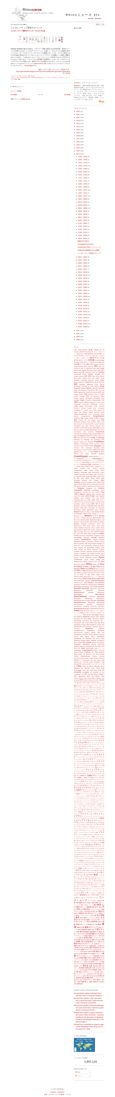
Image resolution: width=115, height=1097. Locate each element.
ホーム (40, 95)
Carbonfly (90, 394)
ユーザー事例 (92, 875)
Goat (86, 453)
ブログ (96, 840)
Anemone (90, 370)
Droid (102, 422)
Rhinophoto (91, 602)
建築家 (79, 929)
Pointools (77, 551)
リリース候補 (100, 884)
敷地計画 (92, 976)
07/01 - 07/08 (82, 235)
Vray (88, 674)
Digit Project (85, 418)
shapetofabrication (79, 630)
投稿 (77, 1072)
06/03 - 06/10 (82, 263)
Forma (91, 444)
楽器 (82, 909)
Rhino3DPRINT (99, 582)
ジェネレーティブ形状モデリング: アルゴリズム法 (28, 31)
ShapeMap (101, 628)
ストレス (85, 765)
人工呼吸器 (99, 945)
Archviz (84, 374)
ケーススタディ (94, 734)
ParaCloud (77, 541)
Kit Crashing (84, 492)
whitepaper (98, 678)
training (86, 658)
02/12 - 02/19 (82, 308)
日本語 (99, 970)
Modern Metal (95, 526)
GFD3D (94, 449)
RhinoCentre (101, 588)
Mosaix (102, 528)
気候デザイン (94, 913)
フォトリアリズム (80, 830)
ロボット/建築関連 (80, 895)
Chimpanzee (88, 398)
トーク (98, 790)
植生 (83, 945)
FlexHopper (97, 439)
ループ (76, 886)
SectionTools (78, 626)
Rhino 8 (85, 571)
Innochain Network (80, 480)
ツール (102, 769)
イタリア (76, 694)
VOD (82, 674)
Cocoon (80, 402)
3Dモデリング (96, 358)
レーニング (94, 888)
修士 (91, 941)
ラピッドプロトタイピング (87, 879)
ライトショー (98, 877)
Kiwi (90, 492)
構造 (81, 932)
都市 (100, 966)
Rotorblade (77, 618)
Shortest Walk (95, 632)
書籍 (75, 943)
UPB (79, 664)
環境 (84, 909)
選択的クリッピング (87, 956)
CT (82, 410)
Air (79, 368)
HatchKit (102, 468)
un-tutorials (85, 662)
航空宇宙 (84, 933)
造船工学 (87, 958)
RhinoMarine (100, 598)
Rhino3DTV (77, 584)
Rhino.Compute (78, 578)
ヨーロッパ (53, 1094)
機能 (86, 913)
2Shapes (96, 350)
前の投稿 (67, 95)
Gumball (96, 466)
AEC (18, 77)
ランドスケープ (89, 881)
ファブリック (91, 826)
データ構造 (84, 777)
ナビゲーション (84, 798)
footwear (76, 444)
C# (97, 390)
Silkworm (96, 634)
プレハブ (87, 840)
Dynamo (79, 424)
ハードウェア (93, 802)
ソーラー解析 (94, 767)
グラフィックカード (93, 730)
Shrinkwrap (77, 634)
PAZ (75, 543)
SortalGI (93, 644)
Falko (99, 435)
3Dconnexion (80, 354)
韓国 (85, 911)
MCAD (97, 512)
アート (79, 684)
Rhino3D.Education (97, 580)
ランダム (82, 881)
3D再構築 (101, 360)
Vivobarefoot (77, 674)
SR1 (93, 646)
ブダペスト (94, 830)
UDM (103, 660)
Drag (88, 422)
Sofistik (88, 642)
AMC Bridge (100, 368)
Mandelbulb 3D (93, 508)
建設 (99, 924)
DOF (102, 420)
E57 (84, 424)
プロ (92, 840)
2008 (78, 340)
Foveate (76, 446)
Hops (89, 472)
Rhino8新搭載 (92, 584)
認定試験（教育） (99, 972)
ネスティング (95, 800)
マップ (92, 856)
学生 (78, 909)
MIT (103, 524)
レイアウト (81, 886)
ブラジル (96, 834)
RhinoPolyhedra (78, 604)
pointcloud (95, 549)
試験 (90, 939)
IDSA (103, 476)
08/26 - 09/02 (82, 211)
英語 (84, 902)
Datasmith (97, 412)
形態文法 (100, 921)
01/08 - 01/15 (82, 324)
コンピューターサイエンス (86, 740)
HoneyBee (84, 472)
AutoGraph (84, 380)
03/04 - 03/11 (82, 299)
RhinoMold (88, 600)
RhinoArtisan (78, 586)
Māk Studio (101, 506)
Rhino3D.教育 (78, 582)
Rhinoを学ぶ (87, 614)
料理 (100, 981)
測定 (91, 958)
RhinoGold (100, 596)
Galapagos (97, 446)
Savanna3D (77, 620)
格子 (96, 907)
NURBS (101, 533)
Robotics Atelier (94, 616)
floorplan (76, 442)
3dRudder (91, 354)
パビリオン (96, 809)
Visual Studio (93, 670)
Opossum (86, 537)
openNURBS (78, 537)
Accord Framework (99, 364)
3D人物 (76, 362)
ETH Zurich (101, 430)
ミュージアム (80, 862)
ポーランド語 (95, 850)
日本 (89, 970)
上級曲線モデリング (99, 943)
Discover (102, 418)
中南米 (61, 1094)
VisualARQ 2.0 (87, 672)
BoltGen (97, 386)
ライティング (89, 877)
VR (86, 674)
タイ (99, 767)
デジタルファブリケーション (59, 77)
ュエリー (77, 877)
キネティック (86, 728)
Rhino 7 (79, 571)
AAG (103, 362)
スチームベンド (78, 765)
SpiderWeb (89, 646)
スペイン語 (93, 765)
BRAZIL (89, 388)
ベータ (91, 848)
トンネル (76, 798)
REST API (97, 561)
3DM (85, 354)
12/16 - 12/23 (82, 162)
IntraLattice (84, 482)
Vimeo (93, 668)
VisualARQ (77, 672)
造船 (81, 958)
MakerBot (76, 508)
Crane (94, 408)
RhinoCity (101, 590)
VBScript (76, 668)
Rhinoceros (39, 63)
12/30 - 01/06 (82, 156)
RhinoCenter (93, 588)
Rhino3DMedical (89, 582)
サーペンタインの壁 (92, 748)
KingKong (76, 492)
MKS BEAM (86, 526)
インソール (90, 696)
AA (91, 362)
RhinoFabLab (99, 594)
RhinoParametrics (80, 602)
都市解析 (82, 968)
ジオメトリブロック (81, 757)
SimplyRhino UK (79, 638)
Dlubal (93, 420)
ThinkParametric (85, 656)
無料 (98, 980)
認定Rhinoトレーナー (88, 972)
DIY (86, 420)
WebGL (97, 676)
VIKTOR (87, 668)
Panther (102, 539)
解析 (99, 905)
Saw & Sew (85, 622)
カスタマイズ (81, 726)
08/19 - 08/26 (82, 214)
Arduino (90, 374)
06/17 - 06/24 (82, 257)
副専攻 (100, 976)
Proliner (97, 555)
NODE (85, 533)
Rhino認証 (95, 614)
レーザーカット (85, 889)
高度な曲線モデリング (91, 935)
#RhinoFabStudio (82, 350)
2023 (78, 120)
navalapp (98, 529)
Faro (103, 435)
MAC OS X (95, 504)
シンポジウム (85, 761)
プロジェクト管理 (98, 842)
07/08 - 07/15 (82, 232)
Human (76, 474)
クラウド (99, 728)
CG (91, 396)
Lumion (102, 502)
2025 (78, 114)
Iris (90, 484)
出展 (99, 941)
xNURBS (101, 680)
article (79, 378)
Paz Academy (81, 543)
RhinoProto (90, 604)
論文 (81, 983)
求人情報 (100, 915)
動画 (81, 970)
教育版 (81, 917)
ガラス (99, 726)
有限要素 (83, 981)
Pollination (83, 551)
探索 (75, 962)
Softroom (94, 642)
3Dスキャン (96, 355)
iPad (94, 482)
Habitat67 (82, 468)
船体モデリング (97, 953)
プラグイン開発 (82, 834)
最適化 (86, 938)
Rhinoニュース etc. (83, 15)
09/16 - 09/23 (82, 202)
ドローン (101, 796)
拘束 (77, 931)
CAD (75, 392)
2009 (78, 336)
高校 (98, 933)
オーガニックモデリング (90, 712)
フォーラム (101, 828)
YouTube (76, 682)
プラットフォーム (82, 836)
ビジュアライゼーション (86, 820)
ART (85, 376)
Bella (92, 382)
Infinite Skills (100, 478)
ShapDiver (95, 626)
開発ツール (83, 907)
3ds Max (96, 354)
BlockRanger (77, 386)
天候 (81, 966)
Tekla (75, 654)
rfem (79, 564)
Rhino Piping (83, 576)
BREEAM (95, 388)
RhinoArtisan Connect (88, 586)
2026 (78, 111)
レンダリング (82, 893)
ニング (89, 800)
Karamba (101, 488)
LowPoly (97, 502)
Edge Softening (89, 426)
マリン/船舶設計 (80, 860)
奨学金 (79, 943)
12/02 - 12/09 (82, 169)
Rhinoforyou (92, 596)
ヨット (82, 877)
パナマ (101, 808)
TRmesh (96, 658)
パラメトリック (85, 814)
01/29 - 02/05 (82, 314)
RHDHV (83, 564)
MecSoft (95, 518)
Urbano (83, 664)
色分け (87, 945)
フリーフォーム (81, 838)
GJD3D (95, 452)
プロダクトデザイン (92, 845)
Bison (96, 384)
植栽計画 (79, 945)
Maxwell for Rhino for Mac (87, 512)
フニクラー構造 (94, 832)
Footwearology (84, 444)
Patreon (102, 541)
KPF (93, 492)
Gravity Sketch (81, 466)
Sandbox (102, 618)
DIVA (75, 420)
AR (83, 372)
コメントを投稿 (16, 91)
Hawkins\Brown (78, 470)
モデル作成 (93, 870)
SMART (88, 640)
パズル (80, 806)
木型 (103, 980)
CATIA (102, 394)
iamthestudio (89, 476)
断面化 (86, 962)
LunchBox (77, 504)
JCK (75, 486)
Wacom (96, 674)
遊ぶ (88, 981)
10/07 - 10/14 (82, 193)
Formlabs (96, 444)
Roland (102, 616)
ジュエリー (90, 759)
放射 (81, 980)
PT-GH (82, 557)
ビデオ (76, 822)
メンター (85, 868)
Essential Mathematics (90, 430)
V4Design (97, 666)
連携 (78, 983)
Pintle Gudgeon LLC (80, 547)
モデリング (80, 870)
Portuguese (83, 553)
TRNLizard (101, 658)
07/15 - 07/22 (82, 229)
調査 (103, 964)
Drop (75, 424)
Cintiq (102, 398)
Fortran (102, 444)
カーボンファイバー (91, 724)
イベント (94, 694)
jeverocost (84, 486)
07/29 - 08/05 (82, 223)
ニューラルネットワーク (80, 800)
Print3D (76, 555)
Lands (82, 496)
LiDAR (75, 502)
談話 (89, 962)
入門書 (76, 972)
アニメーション (90, 690)
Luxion (83, 504)
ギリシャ (93, 728)
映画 (80, 903)
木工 (75, 981)
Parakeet (83, 541)
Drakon (99, 422)
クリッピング (96, 732)
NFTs (78, 533)
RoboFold (86, 617)
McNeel (76, 85)
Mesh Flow (77, 520)
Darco (76, 412)
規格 (92, 915)
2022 (78, 123)
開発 (78, 907)
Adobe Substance (88, 366)
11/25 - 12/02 (82, 172)
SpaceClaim (101, 644)
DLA (89, 420)
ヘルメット (83, 850)
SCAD (91, 622)
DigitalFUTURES (94, 418)
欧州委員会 (88, 902)
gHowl (102, 449)
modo (102, 526)
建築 (19, 79)
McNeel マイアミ (98, 513)
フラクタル (90, 834)
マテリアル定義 (88, 858)
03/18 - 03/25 (82, 293)
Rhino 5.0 (85, 569)
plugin (102, 547)
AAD (100, 362)
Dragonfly (93, 422)
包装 (78, 980)
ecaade (96, 424)
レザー (99, 888)
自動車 (78, 941)
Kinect (102, 490)
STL (79, 648)
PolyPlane (101, 551)
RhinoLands (88, 598)
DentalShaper (83, 414)
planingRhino (90, 547)
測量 (94, 958)
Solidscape (77, 644)
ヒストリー (101, 820)
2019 (78, 133)
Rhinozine (101, 608)
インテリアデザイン (81, 700)
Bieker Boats (98, 382)
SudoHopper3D (87, 650)
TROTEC (77, 660)
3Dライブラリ (83, 360)
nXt (80, 535)
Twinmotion (86, 660)
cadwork (95, 392)
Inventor (90, 482)
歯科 (93, 939)
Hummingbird (89, 474)
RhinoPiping (100, 602)
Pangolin (95, 539)
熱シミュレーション (80, 974)
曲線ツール (90, 919)
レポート (88, 890)
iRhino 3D (86, 484)
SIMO (81, 636)
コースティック (83, 736)
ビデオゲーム (82, 822)
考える (75, 933)
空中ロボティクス (81, 921)
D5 (103, 410)
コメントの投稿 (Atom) (22, 99)
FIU (97, 437)
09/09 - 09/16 (82, 205)
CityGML (76, 400)
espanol (76, 430)
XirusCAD (95, 680)
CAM (85, 394)
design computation (94, 414)
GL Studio (101, 451)
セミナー (80, 767)
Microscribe (93, 522)
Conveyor (101, 404)
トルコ (77, 796)
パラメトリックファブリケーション (93, 816)
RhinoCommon (79, 592)
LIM (79, 502)
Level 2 (102, 500)
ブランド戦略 (91, 836)
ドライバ (82, 793)
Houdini (102, 472)
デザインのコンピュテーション (84, 783)
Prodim (92, 555)
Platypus (97, 547)
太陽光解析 (95, 960)
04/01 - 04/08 (82, 287)
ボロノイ (98, 854)
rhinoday (90, 592)
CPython (83, 408)
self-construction (87, 626)
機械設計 (82, 913)
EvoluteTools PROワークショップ (89, 247)
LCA (93, 498)
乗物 (75, 945)
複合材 (84, 978)
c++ (100, 390)
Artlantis (84, 378)
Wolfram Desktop (88, 680)
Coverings (101, 406)
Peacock (94, 543)
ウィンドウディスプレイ (85, 704)
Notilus (89, 533)
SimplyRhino (100, 636)
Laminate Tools (100, 494)
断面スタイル (80, 962)
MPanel (86, 529)
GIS (91, 451)
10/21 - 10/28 (82, 187)
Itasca (97, 484)
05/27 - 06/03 (82, 266)
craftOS (89, 408)
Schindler (83, 624)
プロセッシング (79, 844)
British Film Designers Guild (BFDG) (84, 390)
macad (102, 504)
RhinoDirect (100, 592)
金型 (95, 919)
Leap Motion (100, 498)
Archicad (101, 372)
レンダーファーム (95, 890)
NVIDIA (76, 535)
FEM (85, 437)
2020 (78, 129)
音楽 (93, 902)
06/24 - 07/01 (82, 238)
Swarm (96, 650)
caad (103, 390)
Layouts (87, 498)
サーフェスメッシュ (97, 746)
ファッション (82, 826)
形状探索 (94, 921)
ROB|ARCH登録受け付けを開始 (88, 250)
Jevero (79, 486)
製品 (100, 951)
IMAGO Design (89, 478)
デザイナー (77, 781)
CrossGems (101, 408)
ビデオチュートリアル (94, 822)
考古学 (79, 933)
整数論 (78, 949)
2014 (78, 148)
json (103, 486)
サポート (89, 752)
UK (80, 662)
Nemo (102, 529)
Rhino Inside (95, 574)
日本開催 (94, 970)
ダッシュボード (81, 769)
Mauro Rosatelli (99, 510)
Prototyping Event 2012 (85, 244)
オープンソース (99, 714)
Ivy (100, 484)
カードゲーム (80, 724)
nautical (93, 529)
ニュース (92, 798)
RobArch (79, 616)
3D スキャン (95, 352)
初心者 (102, 941)
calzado (81, 394)
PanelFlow (77, 539)
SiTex (93, 638)
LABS (76, 494)
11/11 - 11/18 (82, 178)
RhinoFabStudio (80, 596)
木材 (78, 981)
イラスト (101, 694)
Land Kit (76, 496)
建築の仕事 (80, 927)
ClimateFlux (88, 400)
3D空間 (97, 360)
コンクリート (95, 738)
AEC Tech (101, 366)
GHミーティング (85, 451)
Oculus (102, 535)
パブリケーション (92, 811)
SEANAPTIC (93, 624)
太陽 (90, 960)
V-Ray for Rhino (87, 666)
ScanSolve (77, 624)
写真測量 (87, 941)
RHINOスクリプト (82, 611)
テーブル (96, 777)
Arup (89, 378)
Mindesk (84, 524)
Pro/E (80, 555)
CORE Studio (78, 406)
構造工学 (101, 931)
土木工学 (99, 968)
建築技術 (84, 929)
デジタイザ (97, 783)
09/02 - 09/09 (82, 208)
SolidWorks (86, 644)
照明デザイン (88, 943)
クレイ (86, 734)
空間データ (100, 919)
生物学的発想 (83, 951)
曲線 (85, 919)
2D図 (90, 350)
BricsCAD (101, 388)
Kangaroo (80, 488)
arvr (93, 378)
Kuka (102, 492)
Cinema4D (96, 398)
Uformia (76, 662)
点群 (90, 966)
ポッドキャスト (84, 852)
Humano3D (82, 474)
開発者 (89, 907)
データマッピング (94, 773)
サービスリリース (85, 747)
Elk (81, 428)
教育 (77, 917)
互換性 (93, 929)
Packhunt (101, 537)
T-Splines (87, 652)
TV (81, 660)
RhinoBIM (77, 588)
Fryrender (81, 446)
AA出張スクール (79, 364)
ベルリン (89, 850)
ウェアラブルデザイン (98, 704)
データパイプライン (94, 771)
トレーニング (92, 796)
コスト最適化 (100, 736)
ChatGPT (81, 398)
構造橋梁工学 (93, 931)
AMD (75, 370)
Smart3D (93, 640)
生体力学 (95, 949)
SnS (84, 642)
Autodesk (77, 380)
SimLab (76, 636)
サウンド (76, 750)
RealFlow (90, 561)
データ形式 (101, 775)
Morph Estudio (95, 528)
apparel (76, 372)
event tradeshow (88, 432)
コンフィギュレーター (98, 744)
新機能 (91, 945)
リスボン (95, 883)
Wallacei (101, 674)
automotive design (93, 380)
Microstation (101, 522)
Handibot (95, 468)
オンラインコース (83, 720)
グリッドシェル (88, 732)
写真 (82, 941)
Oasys (83, 535)
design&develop (86, 416)
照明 (83, 943)
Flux (86, 442)
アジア (68, 1094)
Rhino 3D (96, 564)
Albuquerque (89, 368)
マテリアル (99, 856)
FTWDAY (90, 446)
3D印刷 (91, 360)
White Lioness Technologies (87, 678)
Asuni (102, 378)
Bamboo (76, 382)
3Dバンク (79, 358)
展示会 (86, 966)
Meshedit (93, 520)
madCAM (90, 506)
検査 (89, 929)
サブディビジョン (80, 752)
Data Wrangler (83, 412)
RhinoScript (93, 606)
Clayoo (82, 400)
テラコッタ (87, 790)
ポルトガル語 (91, 854)
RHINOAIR (101, 584)
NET (85, 531)
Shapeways (90, 630)
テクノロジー (100, 779)
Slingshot (82, 640)
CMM (102, 400)
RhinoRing (86, 606)
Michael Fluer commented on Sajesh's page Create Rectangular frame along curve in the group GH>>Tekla (89, 1027)
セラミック (87, 767)
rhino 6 (92, 569)
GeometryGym (78, 449)
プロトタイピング (83, 848)
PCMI (89, 543)
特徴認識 (85, 970)
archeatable (88, 372)
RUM (85, 618)
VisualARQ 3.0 (97, 672)
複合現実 (79, 978)
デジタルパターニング (97, 785)
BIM (75, 384)
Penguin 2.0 (100, 543)
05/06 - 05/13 (82, 275)
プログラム (82, 842)
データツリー (85, 771)
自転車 (99, 939)
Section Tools (100, 624)
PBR (86, 543)
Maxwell (76, 512)
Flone (102, 439)
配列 (95, 974)
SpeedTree (82, 646)
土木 (93, 968)
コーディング (92, 736)
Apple (80, 372)
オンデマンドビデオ (93, 718)
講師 (96, 933)
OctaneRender (90, 535)
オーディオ (91, 714)
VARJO (102, 666)
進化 (94, 945)
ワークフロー (92, 900)
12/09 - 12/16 (82, 166)
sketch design (100, 638)
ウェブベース (88, 706)
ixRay (102, 484)
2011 (78, 330)
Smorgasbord (100, 640)
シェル (94, 754)
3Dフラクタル (86, 358)
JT (74, 488)
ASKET (98, 378)
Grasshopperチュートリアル (40, 77)
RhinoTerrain (78, 608)
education (98, 426)
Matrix (84, 510)
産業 (82, 939)
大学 (103, 960)
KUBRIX (97, 492)
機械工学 (76, 913)
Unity (91, 662)
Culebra (86, 410)
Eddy (83, 426)
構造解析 (86, 931)
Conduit (102, 402)
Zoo (97, 682)
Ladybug (82, 494)
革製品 (100, 907)
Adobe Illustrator (78, 366)
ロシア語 (91, 893)
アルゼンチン (100, 692)
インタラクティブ (98, 698)
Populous (76, 553)
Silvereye (101, 634)
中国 (87, 964)
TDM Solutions (99, 652)
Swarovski (101, 650)
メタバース (80, 864)
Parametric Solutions (93, 541)
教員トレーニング (89, 917)
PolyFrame (89, 551)
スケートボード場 (92, 763)
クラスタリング (82, 730)
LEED (93, 500)
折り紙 (78, 953)
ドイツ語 (93, 790)
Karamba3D (78, 490)
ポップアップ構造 (95, 852)
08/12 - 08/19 (82, 217)
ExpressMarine (97, 434)
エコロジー (86, 708)
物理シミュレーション (97, 978)
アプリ (99, 690)
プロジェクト (89, 842)
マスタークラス (79, 856)
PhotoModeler (88, 545)
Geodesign (89, 448)
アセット (97, 686)
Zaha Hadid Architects (85, 682)
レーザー (95, 887)
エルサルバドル (81, 710)
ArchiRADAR (77, 374)
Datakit (91, 412)
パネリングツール (86, 810)
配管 (92, 974)
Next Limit (90, 531)
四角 (85, 939)
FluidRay (81, 442)
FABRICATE (89, 435)
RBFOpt (85, 561)
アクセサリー (90, 686)
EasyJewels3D (90, 424)
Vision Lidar (85, 670)
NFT (75, 533)
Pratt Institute (90, 553)
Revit (102, 561)
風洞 (96, 976)
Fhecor (89, 437)
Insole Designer (94, 480)
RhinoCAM (85, 588)
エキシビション (98, 706)
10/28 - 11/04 (82, 184)
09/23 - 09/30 (82, 199)
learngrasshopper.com (80, 500)
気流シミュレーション (83, 915)
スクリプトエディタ (81, 763)
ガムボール (88, 726)
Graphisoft (101, 453)
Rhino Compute (82, 572)
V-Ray (78, 666)
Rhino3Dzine (84, 584)
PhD (75, 545)
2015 (78, 145)
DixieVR (81, 420)
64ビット (87, 362)
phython (102, 545)
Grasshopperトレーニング (89, 460)
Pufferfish (88, 557)
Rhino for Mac (85, 574)
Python (101, 557)
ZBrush (94, 682)
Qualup (92, 559)
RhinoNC (94, 600)
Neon (75, 531)
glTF (82, 453)
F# (103, 434)
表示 (88, 976)
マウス (102, 854)
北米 (45, 1094)
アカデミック (81, 686)
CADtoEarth (89, 392)
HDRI (85, 470)
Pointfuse (101, 549)
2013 (78, 151)
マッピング (87, 856)
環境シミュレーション (94, 909)
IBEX (94, 476)
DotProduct (77, 422)
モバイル (99, 870)
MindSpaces (92, 524)
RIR (75, 616)
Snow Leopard (78, 642)
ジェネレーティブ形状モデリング (26, 28)
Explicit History (88, 434)
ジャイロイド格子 (80, 759)
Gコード (101, 466)
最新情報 (81, 937)
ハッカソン (91, 806)
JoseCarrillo (98, 486)
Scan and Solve (99, 622)
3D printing (88, 352)
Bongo (102, 386)
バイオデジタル (90, 804)
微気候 (84, 976)
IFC (78, 478)
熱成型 (89, 974)
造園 (78, 958)
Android (84, 370)
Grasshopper (28, 65)
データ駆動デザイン (91, 775)
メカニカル (98, 862)
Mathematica (77, 510)
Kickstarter (95, 490)
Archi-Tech (95, 372)
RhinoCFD (89, 590)
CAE (99, 392)
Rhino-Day (101, 576)
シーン (100, 752)
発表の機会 (100, 974)
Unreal (76, 664)
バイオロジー (100, 804)
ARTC (90, 376)
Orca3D (94, 537)
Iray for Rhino (78, 484)
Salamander (95, 618)
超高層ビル (77, 966)
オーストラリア (83, 714)
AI (74, 368)
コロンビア (86, 738)
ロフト (96, 893)
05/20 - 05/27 (82, 269)
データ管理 (80, 775)
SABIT (89, 618)
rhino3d (87, 580)
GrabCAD (93, 453)
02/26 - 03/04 (82, 302)
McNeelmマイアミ (79, 516)
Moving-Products (78, 529)
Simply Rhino (90, 636)
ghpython (77, 451)
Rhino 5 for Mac (90, 566)
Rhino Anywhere (92, 570)
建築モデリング (91, 927)
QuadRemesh (78, 559)
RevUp (76, 564)
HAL (88, 468)
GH (99, 449)
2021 (78, 126)
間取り (82, 911)
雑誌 (79, 939)
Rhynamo (101, 614)
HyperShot (100, 474)
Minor (98, 524)
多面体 (98, 958)
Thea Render (100, 654)
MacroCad (84, 506)
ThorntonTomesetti (79, 658)
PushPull (95, 557)
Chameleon (96, 396)
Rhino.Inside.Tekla (79, 580)
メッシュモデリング (95, 866)
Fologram (91, 442)
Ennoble (90, 428)
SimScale (88, 638)
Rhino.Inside (87, 578)
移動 (98, 900)
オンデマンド (83, 718)
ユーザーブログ (91, 872)
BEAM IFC (82, 382)
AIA (77, 368)
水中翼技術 (86, 947)
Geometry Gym (99, 448)
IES (75, 478)
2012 (78, 154)
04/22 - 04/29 (82, 278)
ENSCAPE (96, 428)
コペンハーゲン (78, 738)
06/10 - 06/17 (82, 260)
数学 (91, 947)
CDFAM (76, 396)
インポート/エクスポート (86, 702)
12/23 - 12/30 (82, 159)
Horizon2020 (95, 472)
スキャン (93, 761)
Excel (81, 434)
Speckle (76, 646)
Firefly (93, 438)
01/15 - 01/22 (82, 321)
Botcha (83, 388)
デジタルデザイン (83, 786)
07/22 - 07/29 (82, 226)
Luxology (88, 504)
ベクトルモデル (99, 848)
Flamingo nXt (88, 439)
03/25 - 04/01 (82, 290)
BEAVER (88, 382)
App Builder (101, 370)
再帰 (100, 935)
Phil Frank (81, 545)
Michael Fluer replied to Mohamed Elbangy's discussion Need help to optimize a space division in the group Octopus (89, 1008)
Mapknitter (101, 508)
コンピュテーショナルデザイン (89, 741)
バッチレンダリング (82, 808)
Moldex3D (81, 528)
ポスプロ (76, 852)
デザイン (84, 782)
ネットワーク (85, 802)
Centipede (82, 396)
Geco (82, 448)
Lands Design (90, 496)
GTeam (92, 466)
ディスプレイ (77, 771)
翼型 (90, 981)
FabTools (95, 435)
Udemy (99, 660)
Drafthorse (84, 422)
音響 (96, 902)
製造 (97, 951)
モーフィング (92, 868)
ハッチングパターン (93, 808)
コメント (79, 1076)
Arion (103, 374)
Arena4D (97, 374)
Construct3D (77, 404)
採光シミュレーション (96, 938)
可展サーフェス (88, 905)
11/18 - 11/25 (82, 175)
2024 (78, 117)
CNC (76, 402)
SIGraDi (91, 634)
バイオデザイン (81, 804)
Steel (98, 646)
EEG (103, 426)
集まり (95, 941)
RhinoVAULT (87, 608)
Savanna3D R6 (87, 620)
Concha (98, 402)
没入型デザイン (87, 980)
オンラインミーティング (88, 722)
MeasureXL (89, 518)
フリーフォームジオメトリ (93, 838)
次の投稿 (14, 95)
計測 (96, 924)
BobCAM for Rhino (87, 386)
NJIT (81, 533)
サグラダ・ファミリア (85, 750)
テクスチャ (81, 779)
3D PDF (82, 352)
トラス (87, 793)
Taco (93, 652)
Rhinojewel (77, 598)
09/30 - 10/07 (82, 196)
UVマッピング (92, 664)
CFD (87, 396)
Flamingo (101, 438)
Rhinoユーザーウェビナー (88, 613)
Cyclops (99, 410)
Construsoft (85, 404)
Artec (94, 376)
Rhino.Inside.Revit (98, 578)
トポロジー (96, 792)
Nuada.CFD (95, 533)
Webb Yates (90, 676)
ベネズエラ (77, 850)
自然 (96, 939)
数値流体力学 (97, 947)
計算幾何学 (90, 924)
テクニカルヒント (90, 779)
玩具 (88, 911)
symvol (81, 652)
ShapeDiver (89, 628)
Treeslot (91, 658)
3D (101, 350)
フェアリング (93, 828)
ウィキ (76, 704)
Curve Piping (92, 410)
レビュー (83, 890)
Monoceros (88, 528)
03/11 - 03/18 (82, 296)
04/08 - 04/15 (82, 284)
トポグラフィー (88, 792)
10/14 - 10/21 (82, 190)
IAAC (83, 476)
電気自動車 (95, 966)
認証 (80, 972)
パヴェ (76, 806)
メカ (93, 862)
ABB (87, 364)
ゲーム (102, 734)
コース (76, 736)
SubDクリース (99, 648)
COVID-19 (77, 408)
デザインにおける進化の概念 (96, 781)
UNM (103, 662)
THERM (76, 656)
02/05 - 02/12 (82, 311)
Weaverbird (82, 676)
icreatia (99, 476)
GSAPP (87, 466)
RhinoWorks (94, 608)
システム (90, 757)
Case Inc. (97, 394)
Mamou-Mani (83, 508)
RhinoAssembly (99, 586)
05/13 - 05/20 (82, 272)
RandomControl (78, 561)
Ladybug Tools (90, 494)
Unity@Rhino (97, 662)
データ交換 (77, 777)
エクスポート (78, 708)
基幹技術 (92, 911)
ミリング (88, 862)
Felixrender (80, 437)
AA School (95, 362)
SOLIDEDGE (100, 642)
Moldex (76, 528)
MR (89, 529)
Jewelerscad (91, 486)
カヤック (94, 726)
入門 (103, 970)
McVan (84, 518)
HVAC (95, 474)
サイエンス (101, 748)
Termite (80, 654)
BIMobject (82, 384)
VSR (92, 674)
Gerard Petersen (87, 449)
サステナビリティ (98, 750)
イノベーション (84, 694)
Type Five (93, 660)
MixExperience (78, 526)
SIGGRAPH (85, 634)
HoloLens (77, 472)
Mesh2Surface (85, 520)
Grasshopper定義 (85, 464)
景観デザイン (81, 924)
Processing (86, 555)
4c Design (81, 362)
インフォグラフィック (94, 700)
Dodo (98, 420)
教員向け (98, 917)
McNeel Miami (87, 513)
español (81, 430)
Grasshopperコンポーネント (84, 458)
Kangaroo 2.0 (91, 488)
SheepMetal (101, 630)
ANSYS (95, 370)
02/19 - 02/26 (82, 305)
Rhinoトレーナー (94, 611)
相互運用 (96, 956)
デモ (82, 790)
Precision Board (99, 553)
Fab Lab (76, 435)
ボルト (86, 854)
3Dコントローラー (86, 355)
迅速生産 (80, 947)
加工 (82, 905)
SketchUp (77, 640)
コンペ (76, 747)
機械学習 (101, 911)
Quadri (86, 559)
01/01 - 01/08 (82, 327)
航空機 (89, 933)
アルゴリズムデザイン (87, 692)
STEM (102, 646)
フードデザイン (84, 828)
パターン (85, 806)
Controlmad (93, 404)
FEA (75, 438)
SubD (83, 648)
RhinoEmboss (78, 594)
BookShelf (77, 388)
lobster (93, 502)
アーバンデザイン (87, 684)
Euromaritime (77, 432)
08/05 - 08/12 (82, 220)
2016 (78, 142)
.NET (75, 350)
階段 (93, 907)
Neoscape (80, 531)
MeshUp (98, 520)
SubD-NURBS (90, 648)
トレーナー (83, 796)
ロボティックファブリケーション (86, 898)
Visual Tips (101, 670)
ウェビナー (78, 706)
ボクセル (102, 850)
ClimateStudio (96, 400)
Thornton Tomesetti (98, 656)
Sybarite (76, 652)
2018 (78, 136)
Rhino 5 (80, 566)
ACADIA (91, 364)
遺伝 (101, 900)
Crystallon (77, 410)
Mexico (82, 522)
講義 (92, 934)
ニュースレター (100, 798)
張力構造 (95, 964)
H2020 (76, 468)
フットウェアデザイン (83, 832)
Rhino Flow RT (91, 572)
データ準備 (90, 777)
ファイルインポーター (86, 824)
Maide (95, 506)
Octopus (97, 535)
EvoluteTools (100, 432)
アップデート (84, 688)
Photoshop (96, 545)
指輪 (87, 939)
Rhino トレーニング (92, 576)
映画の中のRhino (83, 241)
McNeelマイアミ (92, 516)
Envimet (102, 428)
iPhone (99, 482)
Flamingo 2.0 (78, 439)
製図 (94, 951)
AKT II (83, 368)
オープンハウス (79, 716)
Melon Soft (101, 518)
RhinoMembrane (79, 600)
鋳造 (90, 964)
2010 (78, 333)
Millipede (76, 524)
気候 (89, 913)
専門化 (90, 953)
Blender (102, 384)
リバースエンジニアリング (87, 885)
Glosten (76, 453)
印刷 (77, 902)
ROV (82, 618)
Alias (94, 368)
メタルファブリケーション (92, 864)
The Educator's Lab (89, 654)
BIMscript (90, 384)
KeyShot (87, 490)
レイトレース (88, 886)
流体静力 (95, 981)
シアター (95, 752)
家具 (95, 905)
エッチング (94, 708)
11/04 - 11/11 (82, 181)
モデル (87, 870)
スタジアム (100, 763)
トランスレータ (94, 793)
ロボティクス (99, 895)
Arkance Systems (79, 376)
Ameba (79, 370)
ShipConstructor (78, 632)
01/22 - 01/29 (82, 317)
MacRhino (77, 506)
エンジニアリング (94, 710)
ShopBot (86, 632)
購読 (101, 102)
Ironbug (93, 484)
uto (87, 664)
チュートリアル (92, 770)
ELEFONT (77, 428)
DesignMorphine (98, 416)
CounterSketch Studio (91, 406)
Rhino (89, 564)
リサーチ (90, 883)
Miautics (87, 522)
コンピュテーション (85, 744)
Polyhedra (95, 551)
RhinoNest (100, 600)
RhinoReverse (78, 606)
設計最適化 (84, 953)
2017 (78, 139)
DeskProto (77, 418)
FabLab (82, 436)
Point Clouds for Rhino (82, 549)
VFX (82, 668)
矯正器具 (81, 919)
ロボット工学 (90, 895)
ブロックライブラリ (88, 846)
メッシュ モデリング (83, 866)
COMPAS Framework (89, 402)
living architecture (85, 502)
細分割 (75, 939)
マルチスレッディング (91, 860)
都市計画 (88, 968)
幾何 (97, 911)
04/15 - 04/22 (82, 281)
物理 (88, 978)
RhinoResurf (100, 604)
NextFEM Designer (99, 531)
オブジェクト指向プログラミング (94, 716)
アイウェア (95, 684)
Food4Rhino (99, 442)
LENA (97, 500)
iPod (103, 482)
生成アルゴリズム (87, 949)
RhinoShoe (101, 606)
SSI (96, 646)
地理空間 (83, 964)
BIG (103, 382)
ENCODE (84, 428)
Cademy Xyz (81, 392)
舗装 (75, 980)
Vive (103, 672)
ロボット (101, 893)
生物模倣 (90, 951)
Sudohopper (77, 650)
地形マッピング (96, 962)
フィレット (99, 826)
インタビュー (88, 698)
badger (102, 380)
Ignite (82, 478)
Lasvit (82, 498)
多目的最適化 (85, 960)
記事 (94, 915)
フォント (88, 830)
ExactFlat (76, 434)
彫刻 (100, 964)
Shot (103, 632)
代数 (100, 960)
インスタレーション (80, 696)
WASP (75, 676)
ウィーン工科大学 (99, 702)
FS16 (86, 446)
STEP (75, 648)
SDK (87, 624)
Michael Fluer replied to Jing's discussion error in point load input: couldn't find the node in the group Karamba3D (88, 1000)
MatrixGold (90, 510)
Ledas (89, 500)
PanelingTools (86, 539)
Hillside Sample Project (96, 470)
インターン (96, 696)
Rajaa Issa (100, 559)
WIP (81, 680)
